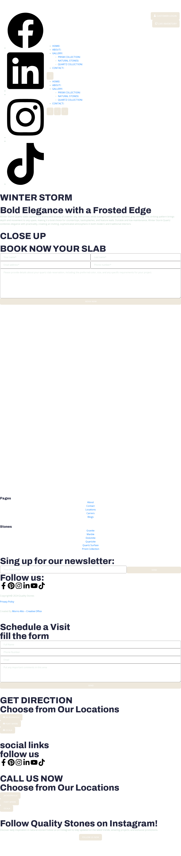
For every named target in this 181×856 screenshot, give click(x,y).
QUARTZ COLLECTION (70, 64)
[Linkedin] (25, 90)
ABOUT (56, 49)
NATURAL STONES (68, 60)
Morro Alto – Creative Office (27, 612)
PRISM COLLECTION (69, 57)
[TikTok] (25, 184)
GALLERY (57, 53)
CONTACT (58, 68)
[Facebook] (25, 47)
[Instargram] (25, 137)
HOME (56, 46)
